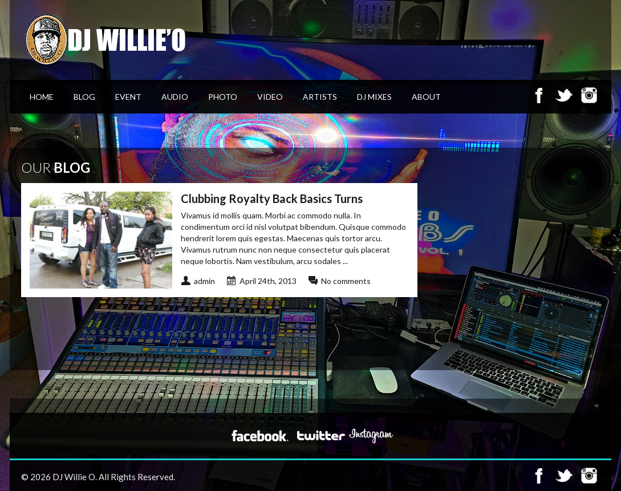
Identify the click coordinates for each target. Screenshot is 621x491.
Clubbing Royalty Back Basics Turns (272, 198)
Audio (174, 97)
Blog (84, 97)
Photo (222, 97)
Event (128, 97)
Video (270, 97)
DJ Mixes (374, 97)
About (426, 97)
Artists (320, 97)
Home (42, 97)
